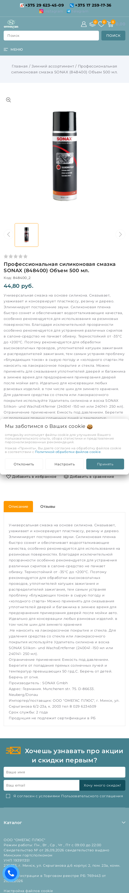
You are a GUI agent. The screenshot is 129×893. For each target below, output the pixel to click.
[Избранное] (101, 24)
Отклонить (24, 464)
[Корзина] (110, 24)
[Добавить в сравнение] (89, 476)
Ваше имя (15, 772)
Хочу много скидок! (102, 785)
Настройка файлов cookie (28, 891)
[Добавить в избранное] (31, 476)
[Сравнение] (92, 24)
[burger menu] (13, 49)
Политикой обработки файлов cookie (68, 451)
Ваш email (15, 785)
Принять (105, 464)
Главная (20, 66)
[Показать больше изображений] (8, 100)
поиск (13, 35)
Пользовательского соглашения (92, 796)
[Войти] (84, 24)
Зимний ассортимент (53, 66)
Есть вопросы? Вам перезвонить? (12, 875)
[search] (113, 35)
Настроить (64, 464)
